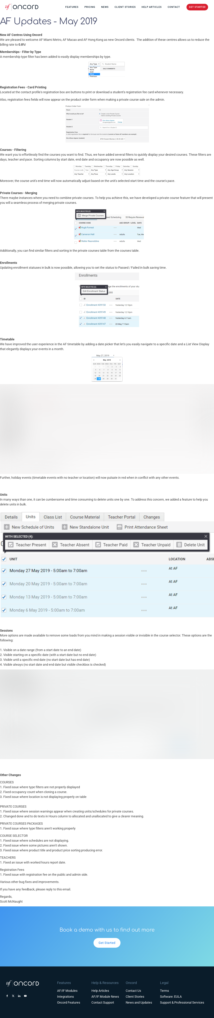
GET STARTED (194, 6)
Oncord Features (68, 1002)
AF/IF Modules (67, 990)
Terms (164, 990)
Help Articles (152, 7)
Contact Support (102, 1002)
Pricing (89, 7)
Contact (174, 7)
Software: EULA (171, 996)
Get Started (107, 940)
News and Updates (139, 1002)
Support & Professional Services (182, 1002)
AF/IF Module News (105, 996)
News (104, 7)
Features (71, 7)
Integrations (65, 996)
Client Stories (125, 7)
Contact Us (133, 990)
